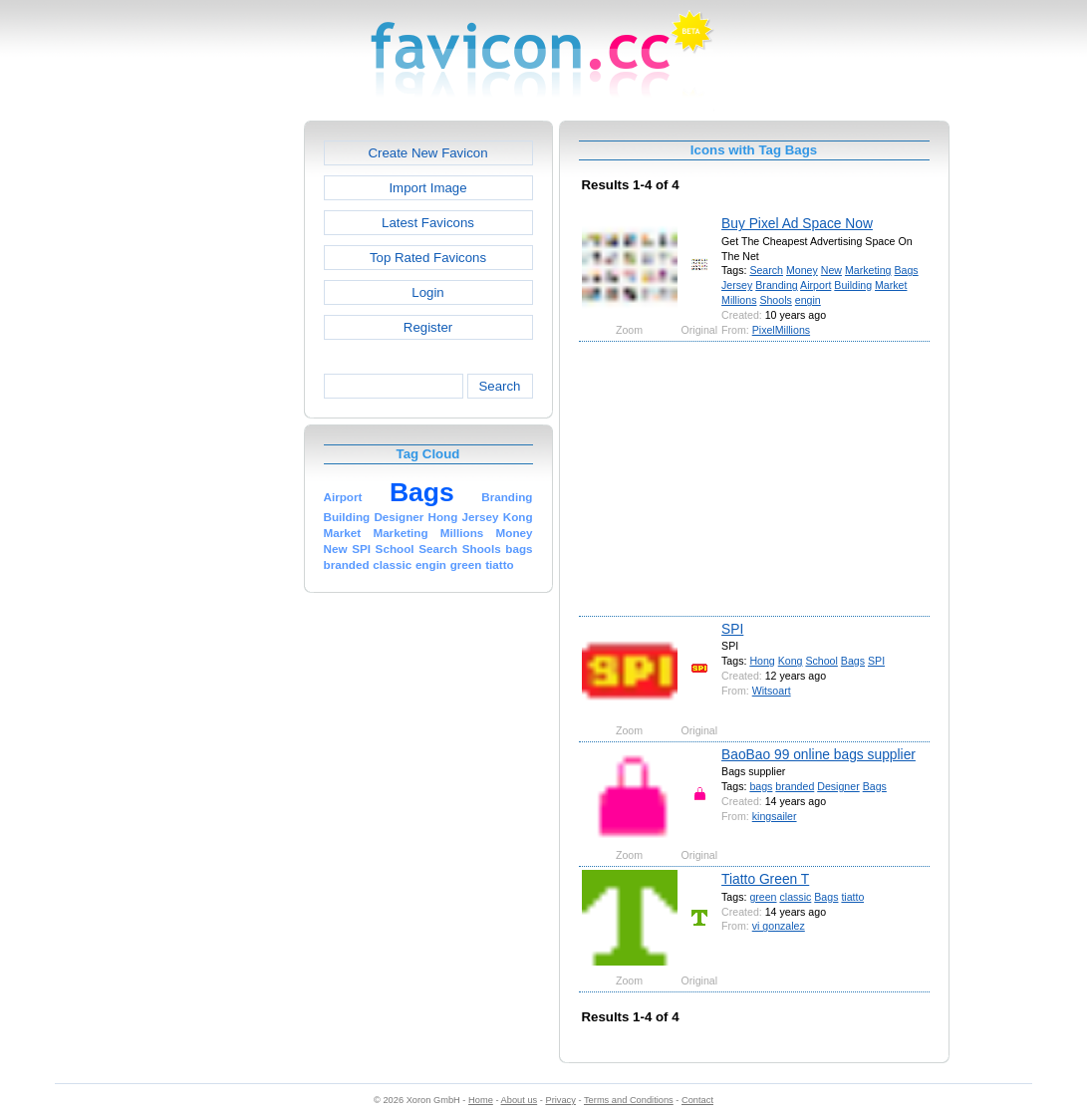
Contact (697, 1100)
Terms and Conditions (629, 1100)
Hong (761, 661)
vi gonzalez (778, 926)
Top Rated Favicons (428, 257)
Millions (738, 300)
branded (794, 786)
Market (891, 285)
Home (480, 1100)
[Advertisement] (218, 419)
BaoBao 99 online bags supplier (818, 754)
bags (760, 786)
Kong (790, 661)
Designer (838, 786)
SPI (732, 629)
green (762, 897)
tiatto (852, 897)
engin (808, 300)
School (821, 661)
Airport (815, 285)
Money (802, 270)
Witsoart (771, 691)
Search (499, 386)
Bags (906, 270)
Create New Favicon (427, 152)
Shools (775, 300)
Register (428, 327)
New (831, 270)
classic (795, 897)
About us (519, 1100)
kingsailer (774, 816)
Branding (776, 285)
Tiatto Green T (765, 879)
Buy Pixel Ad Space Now (797, 223)
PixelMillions (781, 330)
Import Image (427, 187)
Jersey (736, 285)
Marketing (868, 270)
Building (853, 285)
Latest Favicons (428, 222)
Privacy (560, 1100)
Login (427, 292)
